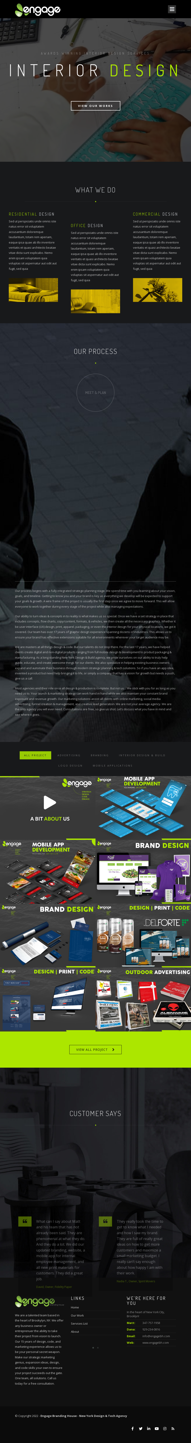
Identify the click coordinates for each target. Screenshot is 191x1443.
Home (75, 1307)
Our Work (77, 1315)
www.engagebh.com (155, 1343)
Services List (79, 1323)
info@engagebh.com (156, 1336)
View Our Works (95, 106)
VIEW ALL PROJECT (92, 1049)
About (75, 1332)
